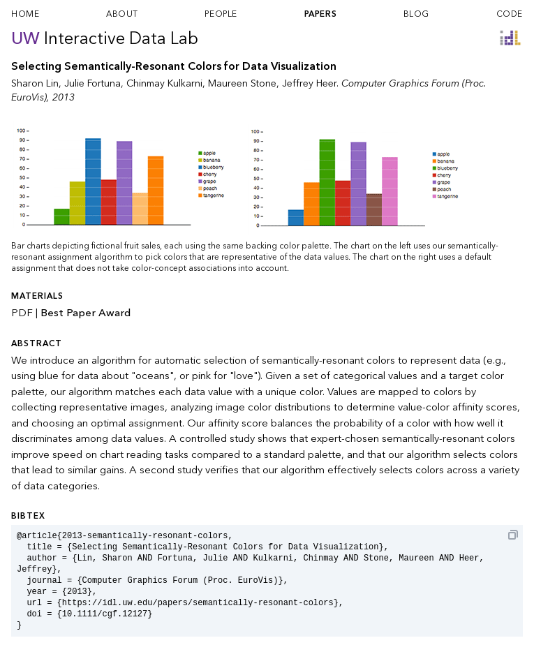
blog (416, 14)
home (25, 14)
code (509, 14)
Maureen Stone (242, 83)
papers (320, 14)
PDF (22, 313)
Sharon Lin (35, 83)
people (221, 14)
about (122, 14)
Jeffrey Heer (309, 83)
